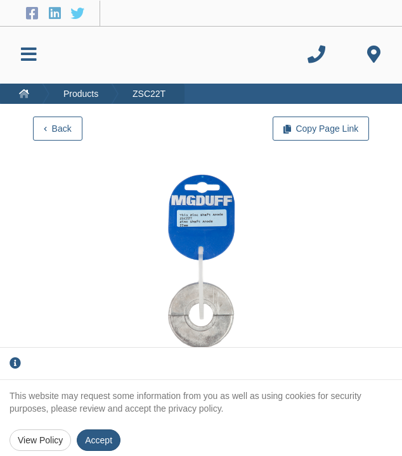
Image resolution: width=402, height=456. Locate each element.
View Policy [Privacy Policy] (40, 440)
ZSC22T (149, 94)
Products (80, 94)
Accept (98, 440)
